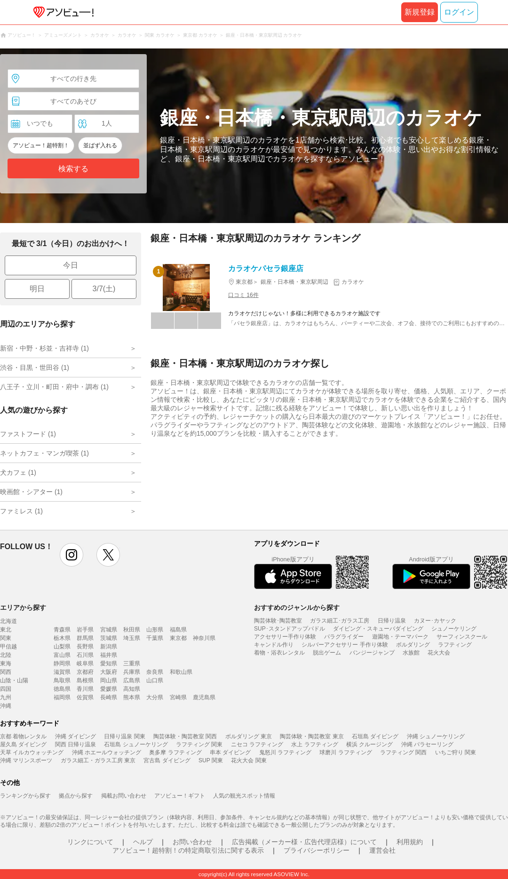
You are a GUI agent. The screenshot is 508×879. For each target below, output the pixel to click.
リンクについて (90, 842)
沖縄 (5, 706)
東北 (5, 629)
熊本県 (131, 697)
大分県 (154, 697)
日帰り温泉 (392, 620)
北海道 (8, 621)
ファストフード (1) (28, 434)
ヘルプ (143, 842)
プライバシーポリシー (316, 850)
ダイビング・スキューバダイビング (378, 628)
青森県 (62, 629)
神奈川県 (204, 638)
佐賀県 (85, 697)
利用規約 (410, 842)
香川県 (85, 689)
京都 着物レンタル (23, 736)
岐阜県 (85, 663)
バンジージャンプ (372, 652)
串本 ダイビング (230, 752)
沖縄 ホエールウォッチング (106, 752)
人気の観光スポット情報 (244, 795)
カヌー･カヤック (435, 620)
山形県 (154, 629)
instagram (71, 555)
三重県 (131, 663)
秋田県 (131, 629)
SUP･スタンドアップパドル (289, 628)
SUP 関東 (210, 760)
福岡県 (62, 697)
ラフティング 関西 (403, 752)
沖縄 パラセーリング (427, 744)
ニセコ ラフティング (257, 744)
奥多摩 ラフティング (175, 752)
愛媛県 (108, 689)
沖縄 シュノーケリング (436, 736)
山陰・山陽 (14, 680)
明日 (37, 289)
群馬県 (85, 638)
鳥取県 (62, 680)
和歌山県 (181, 672)
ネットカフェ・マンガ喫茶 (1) (44, 453)
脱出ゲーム (327, 652)
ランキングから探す (25, 795)
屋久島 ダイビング (23, 744)
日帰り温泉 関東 (124, 736)
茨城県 (108, 638)
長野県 (85, 646)
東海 (5, 663)
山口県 (154, 680)
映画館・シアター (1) (31, 491)
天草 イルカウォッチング (32, 752)
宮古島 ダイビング (166, 760)
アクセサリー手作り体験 (285, 636)
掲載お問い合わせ (123, 795)
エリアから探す (23, 607)
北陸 (5, 655)
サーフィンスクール (462, 636)
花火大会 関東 (248, 760)
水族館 (411, 652)
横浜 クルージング (369, 744)
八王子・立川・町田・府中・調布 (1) (54, 387)
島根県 (85, 680)
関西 (5, 672)
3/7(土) (104, 289)
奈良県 (154, 672)
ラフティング (455, 644)
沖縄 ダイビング (75, 736)
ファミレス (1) (21, 511)
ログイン (459, 12)
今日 (70, 265)
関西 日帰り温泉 (75, 744)
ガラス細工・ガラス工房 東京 (98, 760)
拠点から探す (76, 795)
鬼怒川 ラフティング (285, 752)
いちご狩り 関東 (455, 752)
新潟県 (108, 646)
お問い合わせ (192, 842)
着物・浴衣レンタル (279, 652)
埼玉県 (131, 638)
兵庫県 (131, 672)
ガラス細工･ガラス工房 (339, 620)
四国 (5, 689)
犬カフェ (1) (18, 472)
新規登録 (420, 12)
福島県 (178, 629)
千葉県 (154, 638)
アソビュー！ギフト (179, 795)
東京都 (178, 638)
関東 (5, 638)
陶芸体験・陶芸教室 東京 (311, 736)
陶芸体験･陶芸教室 (278, 620)
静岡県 (62, 663)
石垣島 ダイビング (375, 736)
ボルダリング (413, 644)
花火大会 (439, 652)
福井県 (108, 655)
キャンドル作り (274, 644)
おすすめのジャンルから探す (297, 607)
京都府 (85, 672)
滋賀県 (62, 672)
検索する (73, 169)
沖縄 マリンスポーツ (26, 760)
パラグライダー (344, 636)
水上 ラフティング (314, 744)
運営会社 (382, 850)
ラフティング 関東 (199, 744)
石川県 (85, 655)
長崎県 (108, 697)
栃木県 (62, 638)
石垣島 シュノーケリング (135, 744)
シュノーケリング (453, 628)
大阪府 (108, 672)
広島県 (131, 680)
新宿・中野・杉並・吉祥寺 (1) (44, 348)
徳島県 (62, 689)
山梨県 (62, 646)
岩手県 (85, 629)
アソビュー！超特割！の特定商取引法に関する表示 (188, 850)
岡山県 (108, 680)
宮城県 (108, 629)
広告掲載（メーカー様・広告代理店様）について (304, 842)
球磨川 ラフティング (345, 752)
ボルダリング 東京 (248, 736)
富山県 (62, 655)
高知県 (131, 689)
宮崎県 (178, 697)
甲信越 (8, 646)
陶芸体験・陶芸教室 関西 (185, 736)
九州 (5, 697)
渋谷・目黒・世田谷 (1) (34, 367)
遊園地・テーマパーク (400, 636)
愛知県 (108, 663)
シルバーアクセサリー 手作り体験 (345, 644)
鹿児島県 (204, 697)
